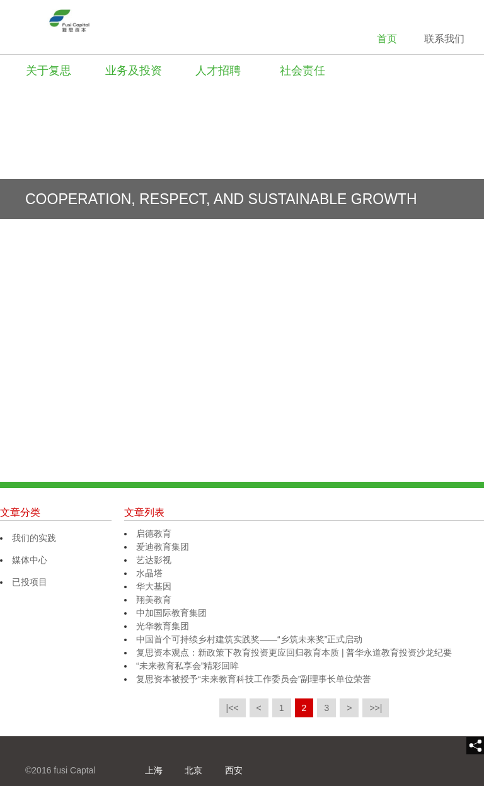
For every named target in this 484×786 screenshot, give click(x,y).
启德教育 (153, 533)
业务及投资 (133, 70)
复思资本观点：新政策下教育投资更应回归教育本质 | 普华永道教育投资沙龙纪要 (294, 652)
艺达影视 (153, 560)
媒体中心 (29, 560)
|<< (232, 708)
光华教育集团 (162, 626)
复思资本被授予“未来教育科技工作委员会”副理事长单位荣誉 (253, 679)
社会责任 (302, 70)
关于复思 (48, 70)
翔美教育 (153, 600)
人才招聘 (218, 70)
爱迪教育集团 (162, 547)
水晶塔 (149, 573)
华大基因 (153, 586)
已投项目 (29, 582)
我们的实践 (34, 538)
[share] (475, 746)
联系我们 (444, 38)
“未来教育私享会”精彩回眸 (187, 666)
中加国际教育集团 (171, 613)
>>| (375, 708)
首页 (387, 38)
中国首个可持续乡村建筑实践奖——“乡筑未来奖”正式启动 (249, 639)
